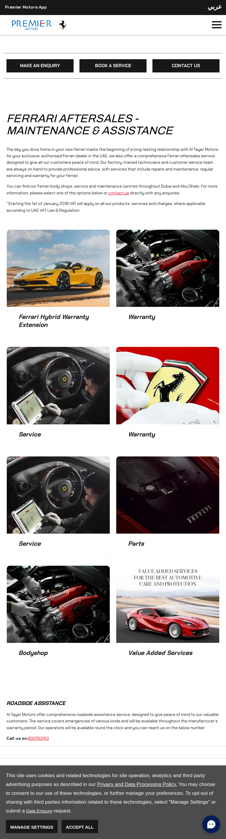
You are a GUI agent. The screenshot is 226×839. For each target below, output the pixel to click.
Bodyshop (33, 653)
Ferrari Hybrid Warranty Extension (54, 321)
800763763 (38, 738)
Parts (136, 543)
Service (30, 434)
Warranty (141, 317)
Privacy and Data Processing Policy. (137, 784)
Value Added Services (160, 653)
